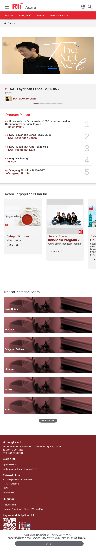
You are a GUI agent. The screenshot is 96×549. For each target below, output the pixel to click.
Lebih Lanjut (48, 420)
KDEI (5, 487)
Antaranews (8, 491)
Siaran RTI (9, 458)
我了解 (49, 543)
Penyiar (43, 15)
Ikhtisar (9, 15)
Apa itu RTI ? (9, 464)
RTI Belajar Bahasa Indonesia (16, 478)
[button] (36, 103)
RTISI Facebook (10, 483)
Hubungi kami (9, 503)
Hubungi (8, 497)
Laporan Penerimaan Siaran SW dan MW (21, 507)
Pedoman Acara (63, 15)
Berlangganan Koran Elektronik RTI (19, 468)
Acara (12, 23)
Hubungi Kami (11, 442)
